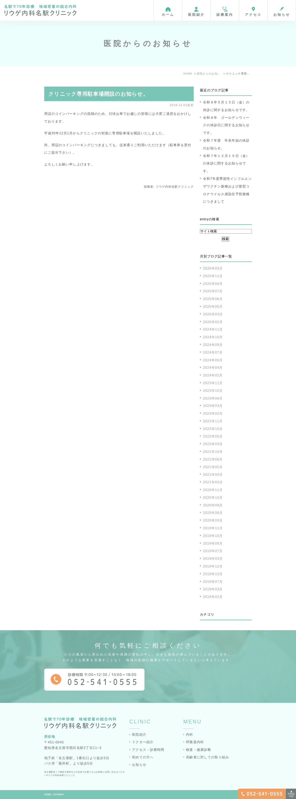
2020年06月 (213, 513)
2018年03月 (213, 589)
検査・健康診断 (198, 749)
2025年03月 (213, 314)
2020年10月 (213, 497)
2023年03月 (213, 406)
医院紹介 (139, 734)
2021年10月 (213, 451)
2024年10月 (213, 337)
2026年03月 (213, 268)
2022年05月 (213, 436)
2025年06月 (213, 299)
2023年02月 (213, 413)
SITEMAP (58, 794)
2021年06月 (213, 459)
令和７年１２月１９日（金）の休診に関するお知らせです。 (226, 163)
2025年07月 (213, 291)
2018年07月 (213, 581)
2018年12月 (213, 566)
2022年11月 (213, 421)
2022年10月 (213, 429)
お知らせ (139, 764)
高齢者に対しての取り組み (207, 757)
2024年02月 (213, 375)
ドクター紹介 (143, 742)
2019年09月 (213, 543)
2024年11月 (213, 329)
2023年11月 (213, 383)
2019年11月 (213, 528)
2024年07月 (213, 352)
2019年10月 (213, 536)
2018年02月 (213, 597)
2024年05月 (213, 360)
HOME (47, 794)
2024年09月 (213, 345)
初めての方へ (143, 757)
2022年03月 (213, 444)
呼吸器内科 (195, 742)
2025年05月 (213, 306)
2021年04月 (213, 474)
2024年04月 (213, 367)
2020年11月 (213, 490)
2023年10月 (213, 390)
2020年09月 (213, 505)
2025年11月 (213, 276)
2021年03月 (213, 482)
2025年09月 (213, 284)
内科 (189, 734)
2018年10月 (213, 574)
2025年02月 (213, 322)
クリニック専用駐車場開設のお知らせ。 (98, 94)
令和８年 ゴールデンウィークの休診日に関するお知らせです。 (226, 125)
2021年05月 (213, 467)
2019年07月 (213, 551)
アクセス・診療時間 (148, 749)
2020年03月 (213, 520)
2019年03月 (213, 558)
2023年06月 (213, 398)
